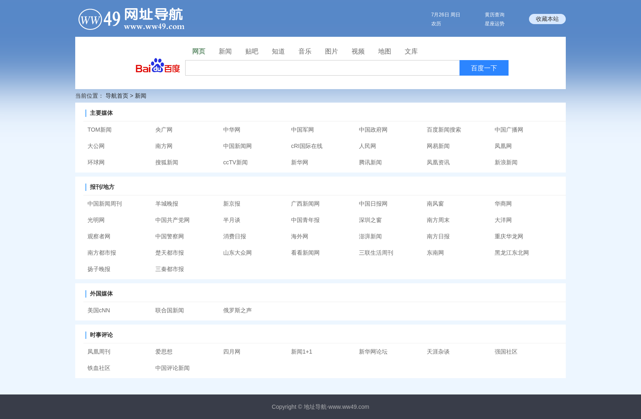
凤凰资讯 (438, 162)
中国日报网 (373, 203)
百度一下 (484, 68)
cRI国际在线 (307, 146)
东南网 (435, 252)
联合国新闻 (169, 310)
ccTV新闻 (235, 162)
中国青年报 (305, 220)
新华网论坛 (373, 351)
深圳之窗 (370, 220)
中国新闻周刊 (104, 203)
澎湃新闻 (370, 236)
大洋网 (503, 220)
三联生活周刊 (376, 252)
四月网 (231, 351)
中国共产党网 (172, 220)
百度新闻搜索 (444, 129)
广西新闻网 (305, 203)
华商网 (503, 203)
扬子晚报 (98, 269)
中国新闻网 (237, 146)
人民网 (367, 146)
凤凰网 (503, 146)
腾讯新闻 (370, 162)
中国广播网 (509, 129)
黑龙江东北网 (512, 252)
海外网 (299, 236)
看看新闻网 (305, 252)
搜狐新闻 (166, 162)
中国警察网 (169, 236)
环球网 (96, 162)
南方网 (164, 146)
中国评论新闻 (172, 368)
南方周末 (438, 220)
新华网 (299, 162)
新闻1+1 (301, 351)
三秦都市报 (169, 269)
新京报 (231, 203)
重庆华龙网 (509, 236)
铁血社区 (98, 368)
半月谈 (231, 220)
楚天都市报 (169, 252)
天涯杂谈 (438, 351)
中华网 (231, 129)
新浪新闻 (506, 162)
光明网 (96, 220)
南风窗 (435, 203)
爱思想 (164, 351)
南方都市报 (101, 252)
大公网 (96, 146)
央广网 (164, 129)
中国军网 (302, 129)
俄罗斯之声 (237, 310)
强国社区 (506, 351)
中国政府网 (373, 129)
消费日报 (234, 236)
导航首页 (116, 95)
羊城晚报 (166, 203)
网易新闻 (438, 146)
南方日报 (438, 236)
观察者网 (98, 236)
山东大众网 (237, 252)
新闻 (140, 95)
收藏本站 (547, 19)
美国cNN (98, 310)
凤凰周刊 (98, 351)
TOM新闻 (99, 129)
